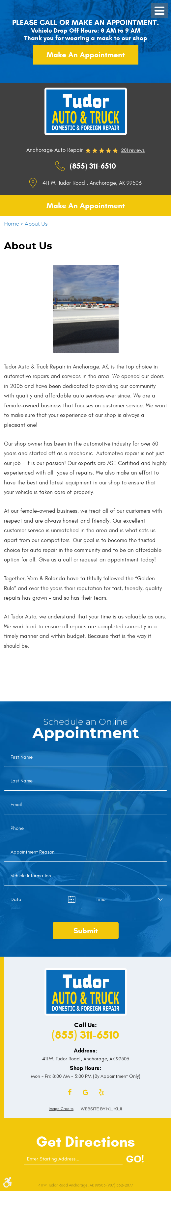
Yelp (101, 1092)
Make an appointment (85, 54)
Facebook (70, 1092)
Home (11, 224)
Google (85, 1092)
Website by (101, 1108)
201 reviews (133, 150)
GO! (135, 1159)
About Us (36, 224)
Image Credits (61, 1108)
